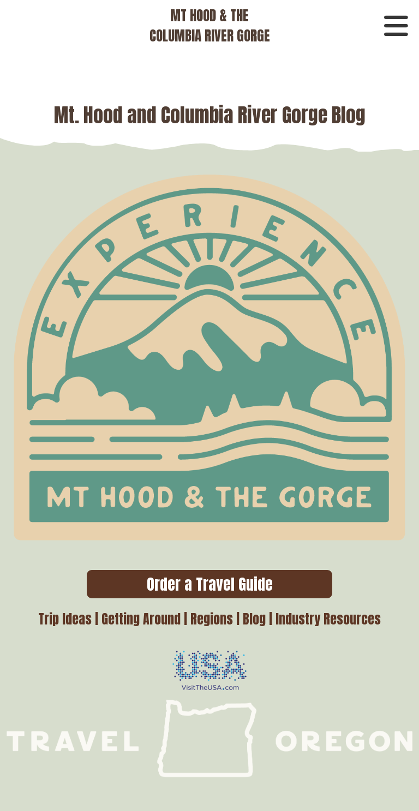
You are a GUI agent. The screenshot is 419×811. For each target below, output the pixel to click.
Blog (254, 619)
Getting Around (141, 619)
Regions (211, 619)
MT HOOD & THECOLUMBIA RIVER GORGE (209, 25)
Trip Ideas (65, 619)
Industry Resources (328, 619)
